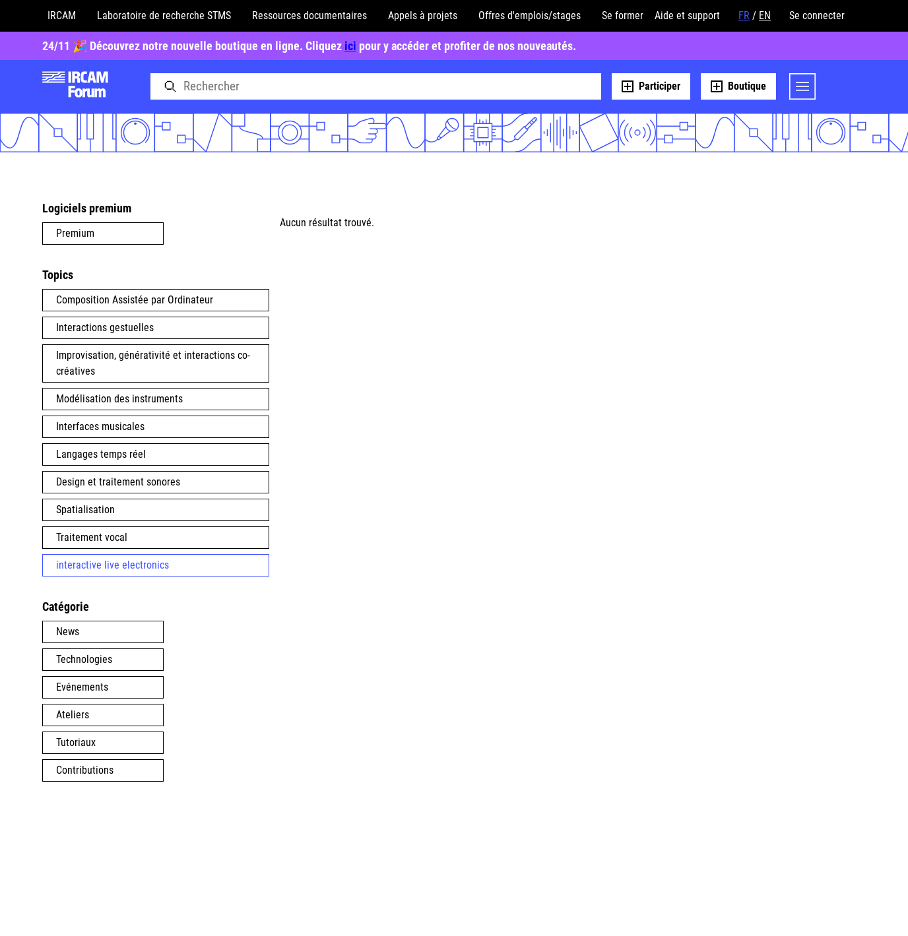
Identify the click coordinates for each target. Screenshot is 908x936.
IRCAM (62, 15)
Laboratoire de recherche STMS (164, 15)
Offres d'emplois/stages (529, 15)
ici (350, 46)
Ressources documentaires (309, 15)
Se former (622, 15)
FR (744, 15)
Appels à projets (422, 15)
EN (765, 15)
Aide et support (687, 15)
